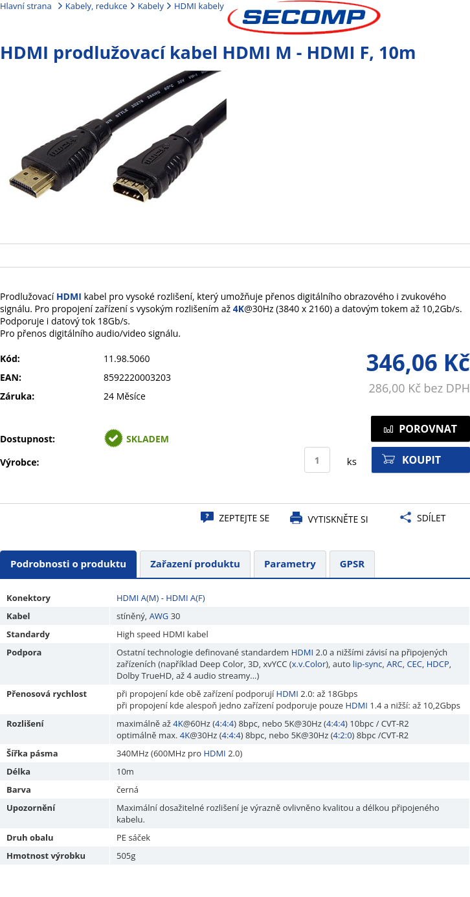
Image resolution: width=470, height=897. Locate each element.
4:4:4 (224, 723)
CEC (414, 664)
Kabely (151, 6)
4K (238, 308)
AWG (159, 616)
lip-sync (368, 664)
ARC (394, 664)
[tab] (68, 564)
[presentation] (68, 564)
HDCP (438, 664)
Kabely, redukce (96, 6)
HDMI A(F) (185, 598)
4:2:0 (342, 735)
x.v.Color (309, 664)
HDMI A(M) (138, 598)
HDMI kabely (199, 6)
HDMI (69, 296)
